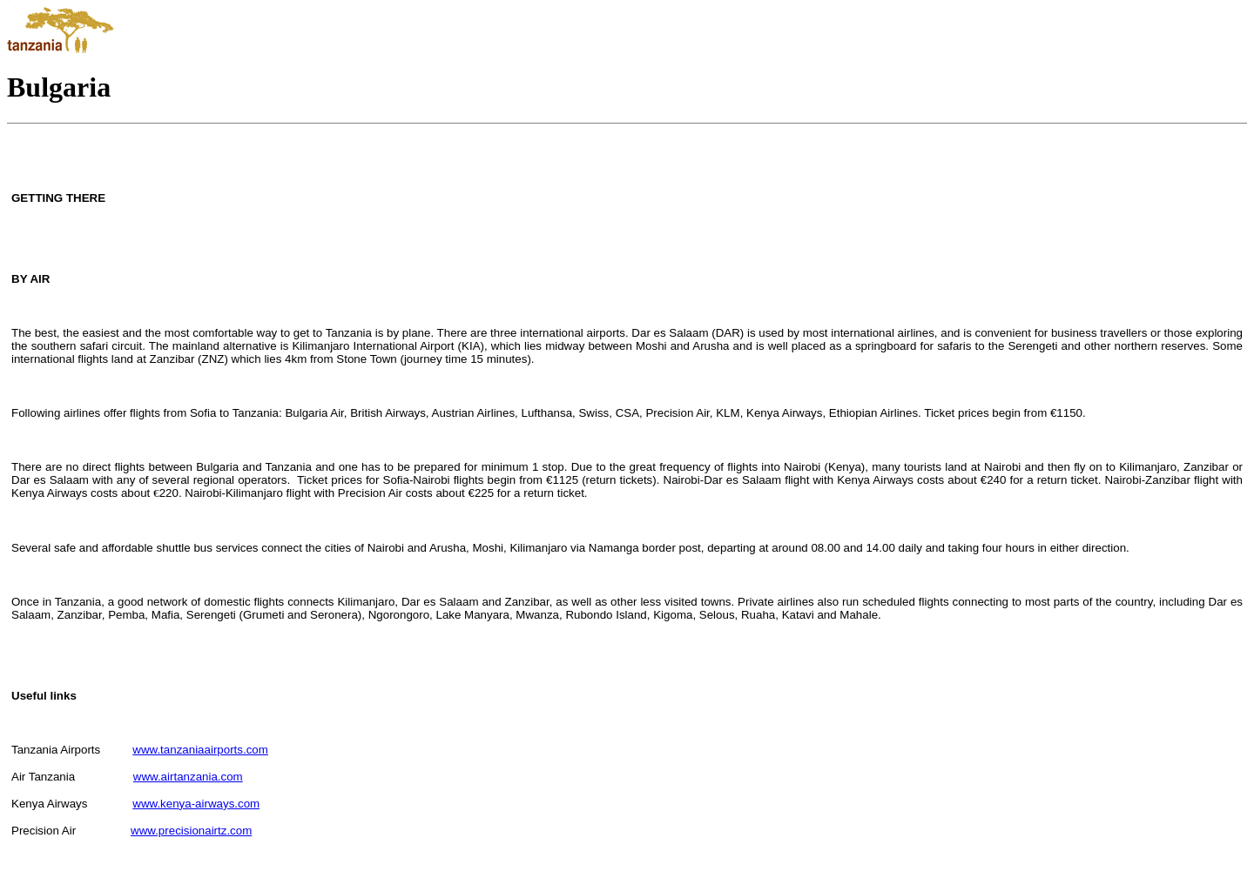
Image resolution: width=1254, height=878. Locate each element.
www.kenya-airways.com (196, 803)
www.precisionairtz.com (191, 830)
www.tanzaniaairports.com (200, 749)
